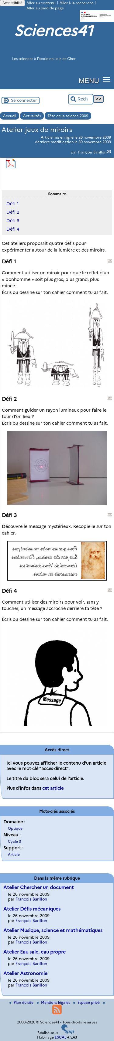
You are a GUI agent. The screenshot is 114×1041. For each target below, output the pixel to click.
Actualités (32, 116)
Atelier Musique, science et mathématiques (52, 930)
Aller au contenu (40, 3)
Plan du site (21, 1002)
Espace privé (87, 1002)
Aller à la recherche (77, 3)
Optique (15, 828)
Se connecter (24, 100)
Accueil (9, 116)
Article (14, 854)
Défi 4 (12, 229)
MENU (89, 80)
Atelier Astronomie (25, 973)
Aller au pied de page (45, 8)
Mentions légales (54, 1002)
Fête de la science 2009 (68, 116)
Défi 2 (12, 212)
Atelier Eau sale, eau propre (34, 952)
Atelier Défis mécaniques (31, 909)
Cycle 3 (14, 841)
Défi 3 (12, 220)
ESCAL (60, 1037)
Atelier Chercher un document (38, 887)
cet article (53, 788)
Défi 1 (12, 203)
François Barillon (92, 152)
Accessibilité (12, 3)
